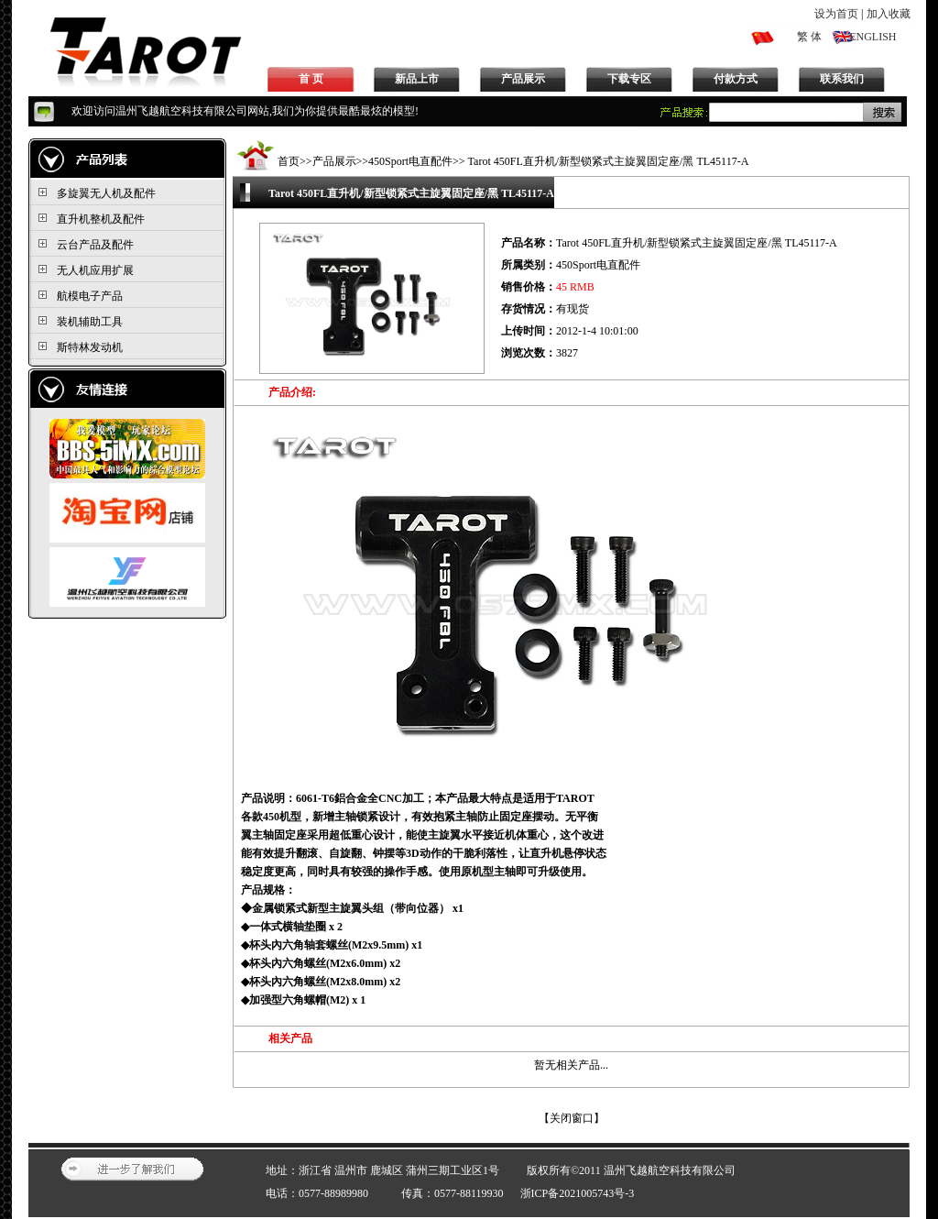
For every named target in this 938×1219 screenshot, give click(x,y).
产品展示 (523, 78)
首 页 (311, 78)
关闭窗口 (572, 1118)
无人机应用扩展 (95, 270)
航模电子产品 (90, 296)
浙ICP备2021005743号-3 (577, 1193)
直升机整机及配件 (101, 219)
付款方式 (736, 78)
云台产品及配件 (95, 244)
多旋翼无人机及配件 (106, 193)
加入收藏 (889, 13)
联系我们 (842, 78)
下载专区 (629, 78)
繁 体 (809, 36)
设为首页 (836, 13)
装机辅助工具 (90, 321)
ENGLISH (872, 36)
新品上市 (417, 78)
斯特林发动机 (90, 347)
